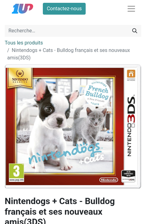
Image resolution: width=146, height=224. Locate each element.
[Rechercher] (134, 31)
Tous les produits (24, 43)
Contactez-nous (64, 9)
